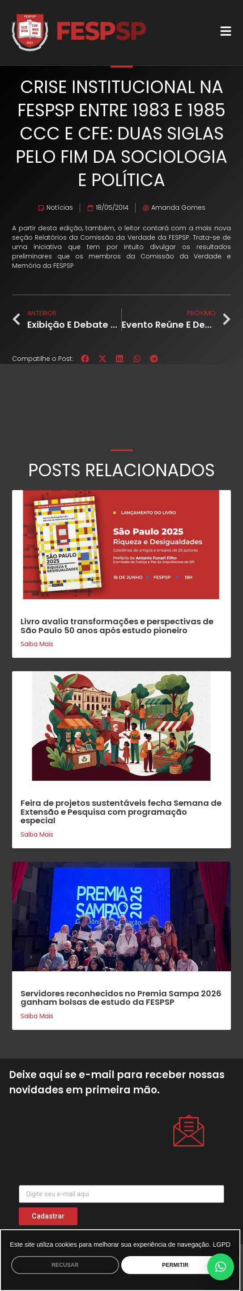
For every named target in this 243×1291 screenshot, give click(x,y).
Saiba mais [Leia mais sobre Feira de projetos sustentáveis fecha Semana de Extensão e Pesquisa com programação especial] (37, 834)
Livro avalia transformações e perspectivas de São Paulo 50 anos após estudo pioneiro (117, 626)
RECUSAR (65, 1265)
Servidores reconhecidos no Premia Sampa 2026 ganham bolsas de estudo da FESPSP (121, 998)
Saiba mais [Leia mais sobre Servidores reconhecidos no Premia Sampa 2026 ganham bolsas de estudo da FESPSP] (37, 1016)
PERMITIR (175, 1265)
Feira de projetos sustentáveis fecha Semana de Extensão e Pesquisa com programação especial (121, 811)
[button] (85, 359)
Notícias (60, 207)
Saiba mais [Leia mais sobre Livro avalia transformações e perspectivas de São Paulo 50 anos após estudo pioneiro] (37, 644)
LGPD (221, 1244)
